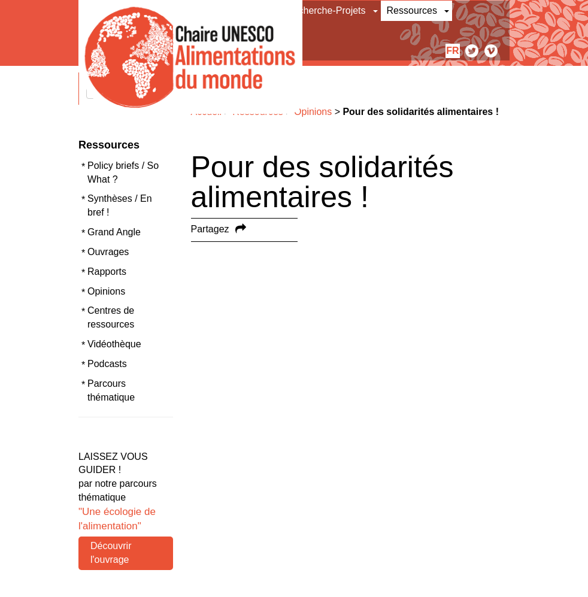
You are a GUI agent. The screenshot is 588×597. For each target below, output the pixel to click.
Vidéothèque (114, 344)
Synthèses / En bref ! (119, 205)
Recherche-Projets (326, 10)
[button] (376, 11)
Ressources (412, 10)
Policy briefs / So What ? (123, 172)
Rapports (106, 271)
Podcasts (107, 364)
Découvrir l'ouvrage (110, 553)
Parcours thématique (111, 390)
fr (452, 51)
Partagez (210, 229)
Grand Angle (114, 232)
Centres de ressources (110, 317)
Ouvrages (108, 252)
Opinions (106, 291)
